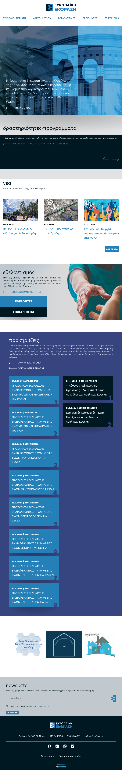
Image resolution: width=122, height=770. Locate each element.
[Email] (61, 698)
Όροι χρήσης (47, 755)
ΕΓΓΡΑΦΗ (12, 712)
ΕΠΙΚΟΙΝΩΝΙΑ (112, 18)
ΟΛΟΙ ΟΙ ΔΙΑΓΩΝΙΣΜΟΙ (29, 362)
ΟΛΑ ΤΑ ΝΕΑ (112, 249)
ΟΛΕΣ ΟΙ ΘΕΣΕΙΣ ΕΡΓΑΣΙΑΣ (31, 368)
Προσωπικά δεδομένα (70, 755)
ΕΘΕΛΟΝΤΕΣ (23, 301)
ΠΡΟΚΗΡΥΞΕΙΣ (90, 18)
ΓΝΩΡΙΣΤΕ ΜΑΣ (22, 108)
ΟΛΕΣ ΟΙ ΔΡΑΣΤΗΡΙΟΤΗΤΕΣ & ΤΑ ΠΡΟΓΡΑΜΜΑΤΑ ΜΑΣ (40, 143)
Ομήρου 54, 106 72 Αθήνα (32, 735)
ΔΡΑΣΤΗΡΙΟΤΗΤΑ (42, 18)
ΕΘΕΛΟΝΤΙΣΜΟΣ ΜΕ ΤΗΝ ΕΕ (26, 292)
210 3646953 (73, 735)
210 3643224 (56, 735)
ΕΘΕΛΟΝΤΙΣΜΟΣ (66, 18)
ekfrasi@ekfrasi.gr (94, 735)
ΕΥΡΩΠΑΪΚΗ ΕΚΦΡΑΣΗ (14, 18)
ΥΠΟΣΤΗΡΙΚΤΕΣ (24, 312)
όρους (46, 705)
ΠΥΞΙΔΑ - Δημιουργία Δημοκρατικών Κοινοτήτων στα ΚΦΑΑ (101, 233)
